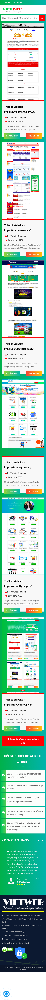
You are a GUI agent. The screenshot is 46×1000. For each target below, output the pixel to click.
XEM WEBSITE (34, 136)
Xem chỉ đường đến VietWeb (16, 943)
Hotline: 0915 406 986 (12, 3)
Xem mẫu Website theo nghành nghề (23, 740)
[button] (23, 775)
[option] (23, 867)
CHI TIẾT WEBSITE (12, 136)
